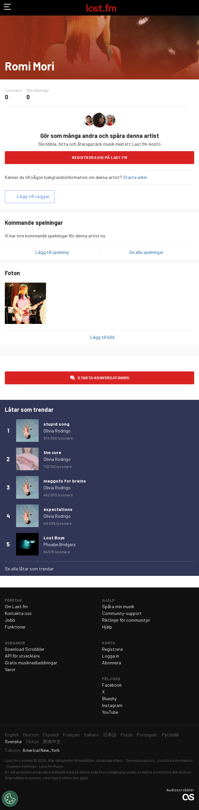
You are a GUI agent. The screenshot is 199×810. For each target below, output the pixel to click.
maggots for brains (64, 480)
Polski (127, 734)
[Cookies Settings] (10, 799)
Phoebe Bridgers (59, 544)
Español (51, 734)
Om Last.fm (16, 606)
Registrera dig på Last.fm (99, 157)
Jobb (10, 620)
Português (147, 734)
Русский (170, 734)
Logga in (110, 656)
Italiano (91, 734)
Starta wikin (135, 177)
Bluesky (109, 698)
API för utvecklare (22, 656)
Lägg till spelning (52, 252)
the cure (52, 452)
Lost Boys (54, 537)
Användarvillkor (109, 760)
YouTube (110, 712)
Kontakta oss (18, 613)
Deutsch (31, 734)
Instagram (112, 705)
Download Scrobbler (24, 649)
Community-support (122, 613)
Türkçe (32, 741)
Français (71, 734)
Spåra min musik (118, 606)
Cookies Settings (21, 766)
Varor (10, 669)
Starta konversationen (103, 377)
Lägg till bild (102, 337)
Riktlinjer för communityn (126, 620)
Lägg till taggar (33, 196)
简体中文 (52, 741)
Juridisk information (175, 760)
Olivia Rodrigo (57, 430)
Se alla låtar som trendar (29, 568)
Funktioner (15, 626)
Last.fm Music (51, 766)
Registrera (112, 649)
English (12, 734)
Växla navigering (7, 8)
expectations (57, 509)
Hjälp (107, 626)
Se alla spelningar (146, 252)
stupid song (56, 424)
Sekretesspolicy (140, 760)
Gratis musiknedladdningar (31, 662)
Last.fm (101, 8)
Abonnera (111, 662)
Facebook (112, 685)
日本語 (110, 734)
